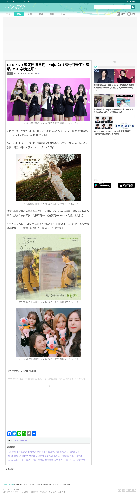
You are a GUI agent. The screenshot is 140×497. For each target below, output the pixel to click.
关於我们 (25, 492)
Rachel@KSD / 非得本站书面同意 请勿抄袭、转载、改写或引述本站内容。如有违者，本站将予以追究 (47, 379)
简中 (133, 1)
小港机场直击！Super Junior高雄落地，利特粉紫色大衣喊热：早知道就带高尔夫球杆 (113, 110)
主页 (5, 485)
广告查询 (52, 492)
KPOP (10, 74)
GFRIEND (24, 440)
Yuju (16, 440)
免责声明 (34, 492)
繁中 (127, 1)
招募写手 (61, 492)
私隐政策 (43, 492)
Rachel (40, 74)
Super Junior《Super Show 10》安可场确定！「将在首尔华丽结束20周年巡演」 (113, 132)
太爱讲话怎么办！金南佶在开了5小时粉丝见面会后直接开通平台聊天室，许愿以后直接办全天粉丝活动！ (114, 88)
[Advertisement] (49, 407)
